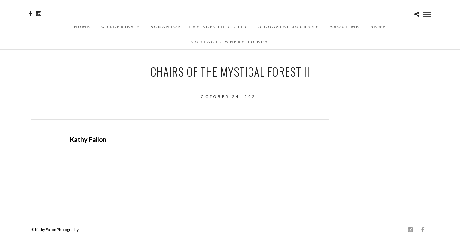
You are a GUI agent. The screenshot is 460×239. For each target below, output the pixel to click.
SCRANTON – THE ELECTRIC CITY (199, 26)
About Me (345, 26)
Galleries (117, 26)
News (378, 26)
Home (82, 26)
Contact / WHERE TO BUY (230, 41)
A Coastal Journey (288, 26)
